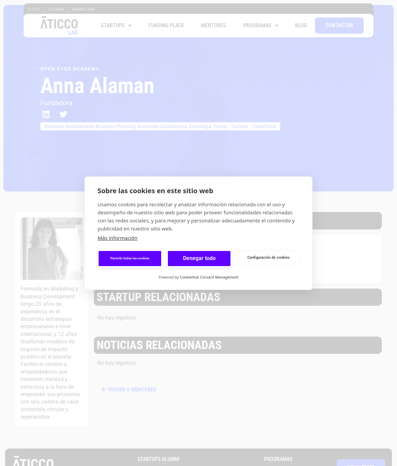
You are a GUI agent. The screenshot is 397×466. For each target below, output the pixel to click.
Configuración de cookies (268, 257)
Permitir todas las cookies (129, 258)
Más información (118, 238)
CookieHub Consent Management (209, 277)
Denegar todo (199, 258)
